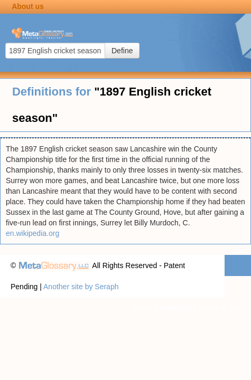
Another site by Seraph (80, 286)
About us (28, 6)
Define (122, 50)
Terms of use (219, 307)
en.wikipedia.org (32, 233)
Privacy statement (162, 307)
